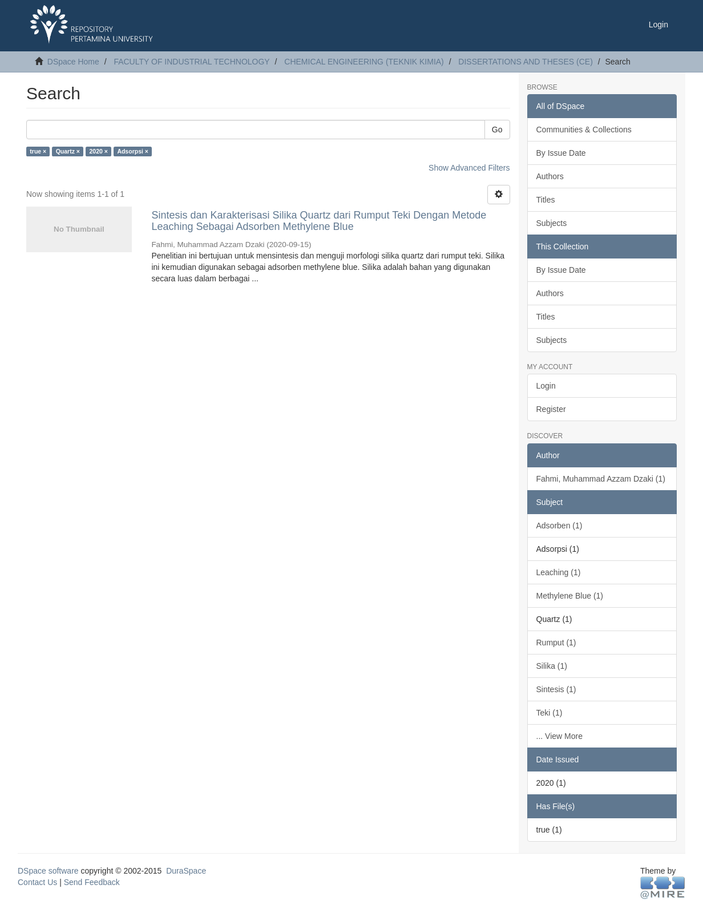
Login (546, 385)
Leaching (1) (558, 572)
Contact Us (37, 882)
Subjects (551, 223)
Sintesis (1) (556, 689)
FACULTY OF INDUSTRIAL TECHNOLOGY (191, 61)
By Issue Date (561, 152)
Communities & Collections (584, 129)
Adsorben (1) (559, 525)
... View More (559, 736)
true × (38, 151)
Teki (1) (549, 712)
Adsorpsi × (132, 151)
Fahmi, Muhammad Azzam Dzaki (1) (600, 478)
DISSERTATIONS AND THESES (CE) (525, 61)
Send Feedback (92, 882)
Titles (545, 199)
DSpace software (48, 870)
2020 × (98, 151)
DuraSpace (186, 870)
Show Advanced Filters (469, 167)
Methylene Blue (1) (570, 595)
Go (497, 129)
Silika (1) (551, 665)
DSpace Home (73, 61)
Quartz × (68, 151)
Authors (550, 176)
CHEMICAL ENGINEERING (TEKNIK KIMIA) (364, 61)
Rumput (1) (556, 642)
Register (551, 409)
